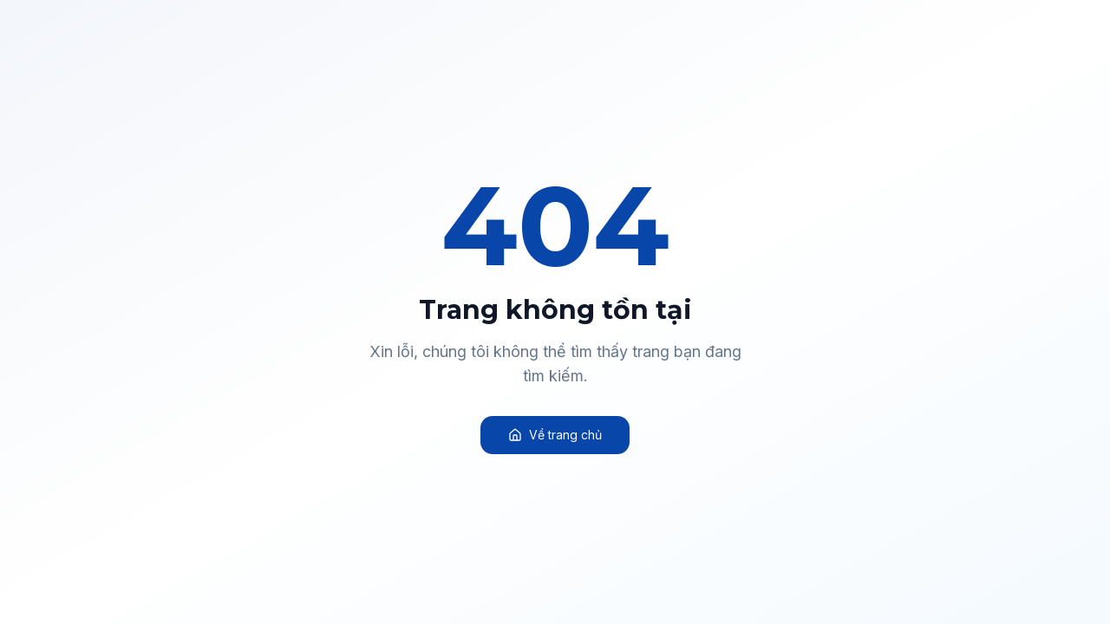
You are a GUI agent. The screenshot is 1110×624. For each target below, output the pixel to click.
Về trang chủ (555, 434)
